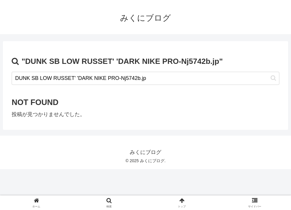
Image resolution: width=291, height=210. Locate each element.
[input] (145, 78)
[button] (273, 78)
